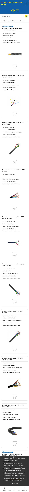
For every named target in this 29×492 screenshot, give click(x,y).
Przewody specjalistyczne (18, 21)
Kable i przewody (7, 21)
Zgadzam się (14, 483)
